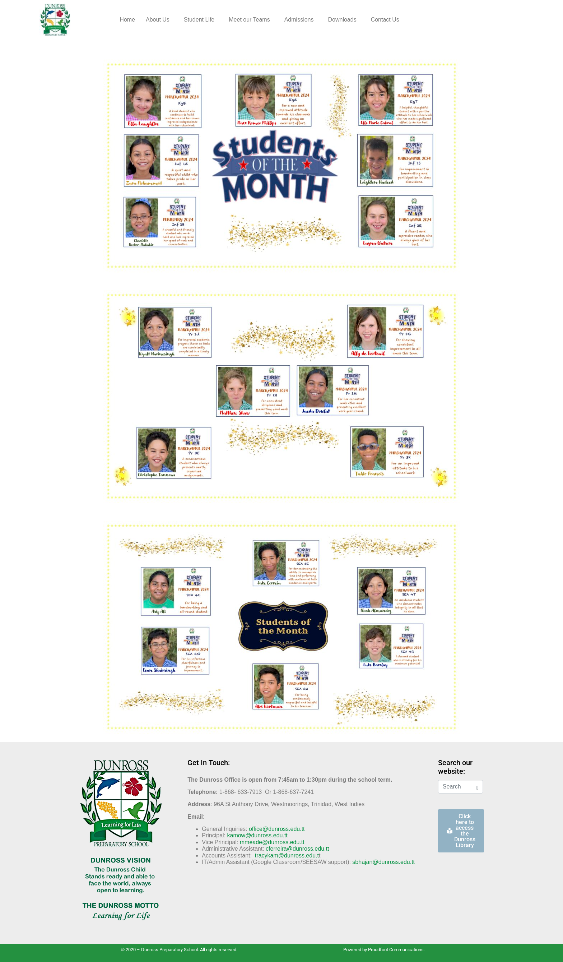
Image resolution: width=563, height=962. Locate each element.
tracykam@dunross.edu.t (287, 855)
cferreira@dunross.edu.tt (297, 849)
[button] (159, 19)
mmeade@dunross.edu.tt (272, 842)
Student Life (199, 20)
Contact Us (385, 20)
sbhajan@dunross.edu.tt (383, 862)
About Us (157, 20)
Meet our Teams (249, 20)
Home (127, 20)
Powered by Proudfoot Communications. (384, 949)
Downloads (342, 20)
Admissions (299, 20)
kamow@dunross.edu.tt (257, 835)
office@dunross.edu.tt (277, 829)
